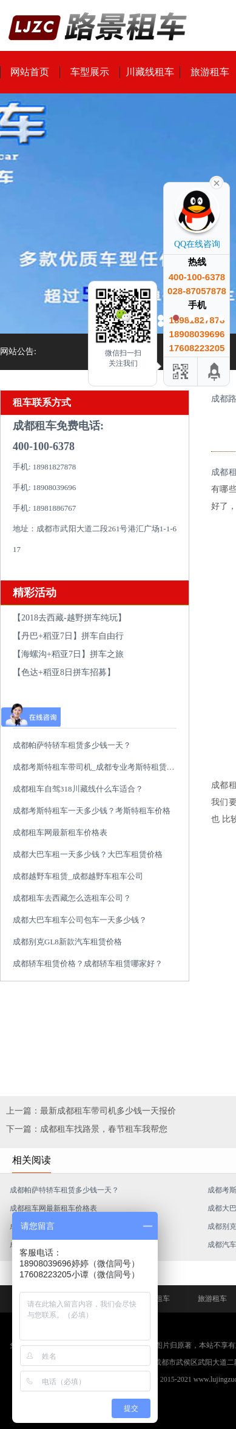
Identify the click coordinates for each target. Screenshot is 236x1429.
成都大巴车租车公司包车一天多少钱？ (80, 919)
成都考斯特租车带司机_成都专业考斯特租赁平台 (98, 767)
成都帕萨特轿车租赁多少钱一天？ (72, 745)
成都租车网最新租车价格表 (60, 832)
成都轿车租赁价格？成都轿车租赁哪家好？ (88, 963)
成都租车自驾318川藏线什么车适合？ (78, 788)
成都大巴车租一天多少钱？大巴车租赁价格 (88, 854)
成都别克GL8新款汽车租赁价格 (67, 941)
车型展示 (89, 72)
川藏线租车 (150, 72)
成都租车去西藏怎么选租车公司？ (72, 898)
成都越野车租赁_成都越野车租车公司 (78, 876)
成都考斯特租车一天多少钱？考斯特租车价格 (91, 810)
